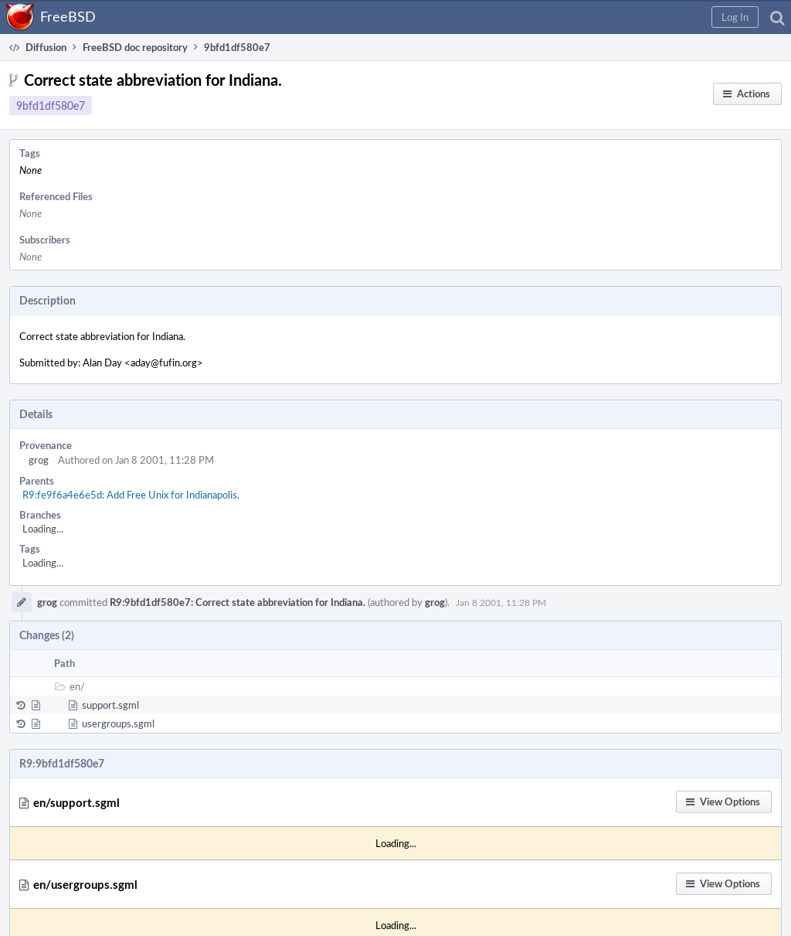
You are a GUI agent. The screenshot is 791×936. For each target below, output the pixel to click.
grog (39, 460)
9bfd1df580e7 (50, 105)
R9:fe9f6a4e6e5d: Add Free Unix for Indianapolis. (130, 495)
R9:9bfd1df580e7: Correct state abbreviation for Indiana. (237, 602)
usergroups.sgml (118, 723)
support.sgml (110, 705)
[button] (735, 17)
